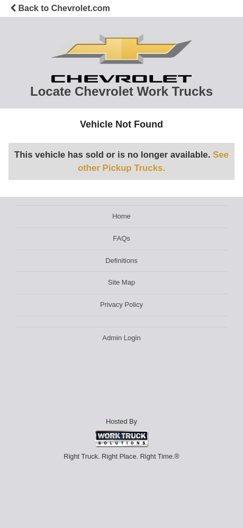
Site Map (121, 282)
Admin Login (121, 338)
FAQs (121, 238)
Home (121, 216)
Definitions (121, 261)
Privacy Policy (121, 304)
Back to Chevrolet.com (60, 8)
